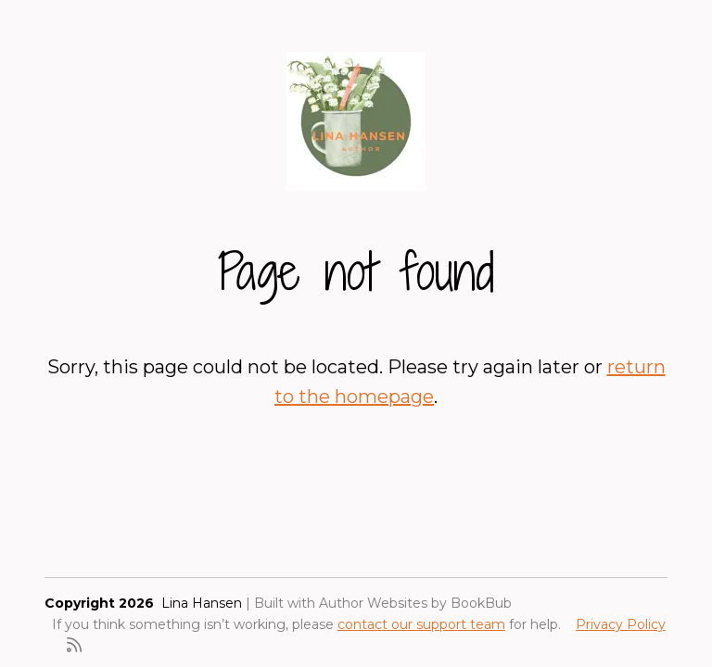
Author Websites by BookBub (415, 603)
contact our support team (421, 624)
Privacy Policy (621, 624)
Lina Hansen (201, 603)
